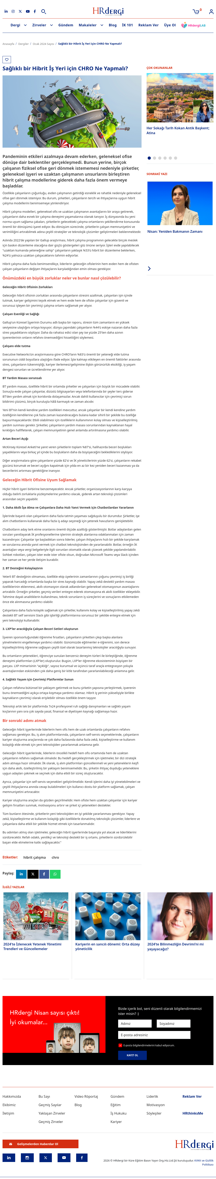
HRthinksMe (192, 1113)
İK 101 (127, 25)
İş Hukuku (119, 1113)
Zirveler (39, 25)
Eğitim (116, 1105)
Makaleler (88, 25)
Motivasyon (156, 1105)
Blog (113, 25)
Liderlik (152, 1097)
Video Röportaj (86, 1097)
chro (55, 857)
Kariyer (116, 1122)
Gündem (65, 25)
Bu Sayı (44, 1097)
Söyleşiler (154, 1113)
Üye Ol (170, 25)
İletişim (8, 1113)
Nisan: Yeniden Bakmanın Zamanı (174, 231)
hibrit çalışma (34, 857)
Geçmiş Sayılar (50, 1105)
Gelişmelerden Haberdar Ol (33, 1144)
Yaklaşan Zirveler (52, 1113)
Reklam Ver (148, 25)
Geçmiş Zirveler (51, 1122)
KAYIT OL (132, 1055)
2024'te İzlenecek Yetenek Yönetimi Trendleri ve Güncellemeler (32, 946)
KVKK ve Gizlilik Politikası (203, 1163)
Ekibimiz (9, 1105)
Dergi (15, 25)
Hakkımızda (12, 1097)
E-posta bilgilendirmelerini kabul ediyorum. (149, 1045)
